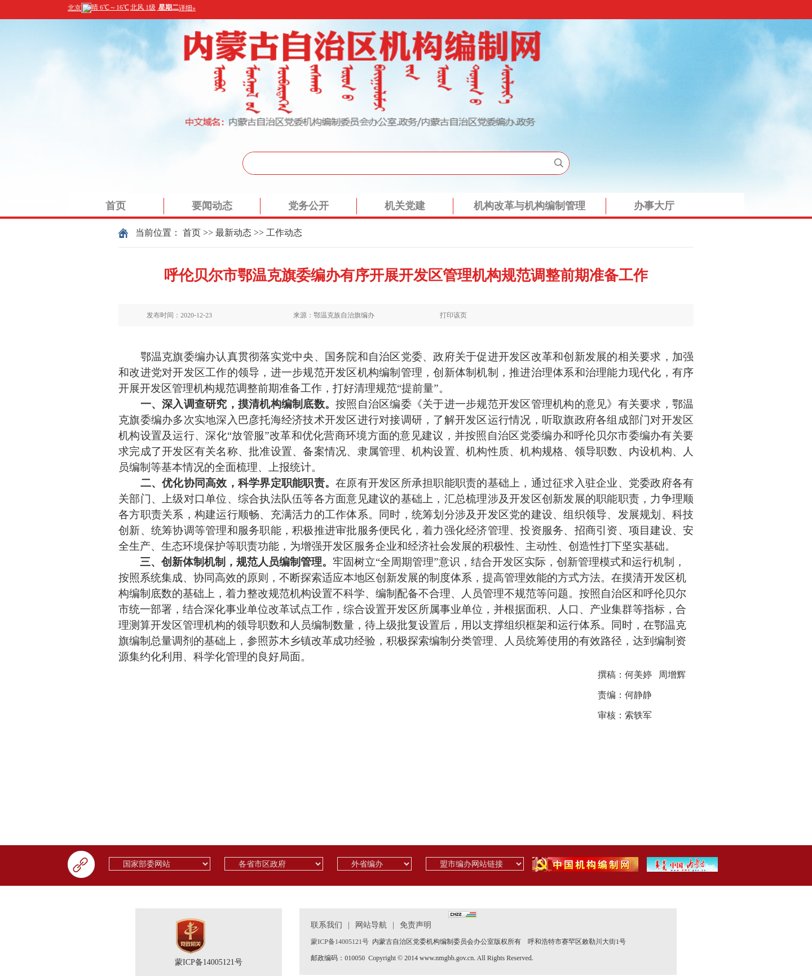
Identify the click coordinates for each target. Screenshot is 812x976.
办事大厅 (654, 205)
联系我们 (326, 925)
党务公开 (308, 205)
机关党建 (405, 205)
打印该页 (453, 315)
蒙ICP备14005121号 (208, 962)
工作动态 (284, 232)
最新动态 (233, 232)
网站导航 (371, 925)
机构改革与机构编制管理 (529, 205)
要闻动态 (212, 205)
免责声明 (415, 925)
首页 (115, 205)
